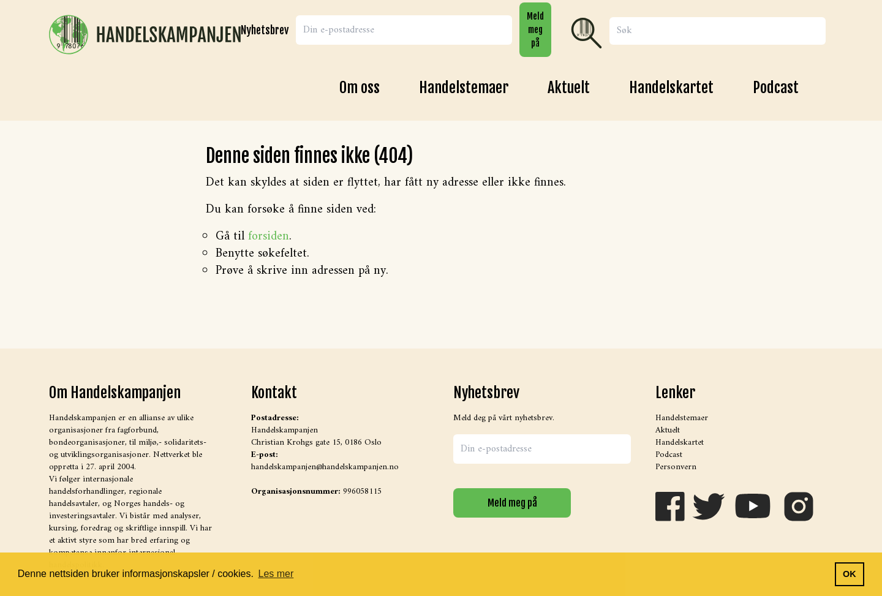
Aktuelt (569, 87)
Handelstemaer (463, 87)
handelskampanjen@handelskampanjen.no (325, 467)
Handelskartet (671, 87)
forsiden (268, 236)
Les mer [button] (276, 573)
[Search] (717, 31)
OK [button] (849, 574)
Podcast (776, 87)
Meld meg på (535, 29)
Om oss (359, 87)
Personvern (675, 467)
